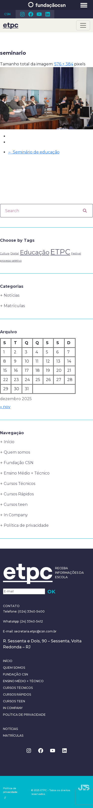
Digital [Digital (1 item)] (14, 253)
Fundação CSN (18, 462)
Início (9, 441)
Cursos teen (16, 504)
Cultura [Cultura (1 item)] (4, 253)
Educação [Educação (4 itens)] (34, 252)
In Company (16, 515)
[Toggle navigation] (83, 25)
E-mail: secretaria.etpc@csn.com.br (30, 631)
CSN (7, 14)
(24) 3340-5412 (31, 621)
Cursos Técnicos (19, 483)
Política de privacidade (26, 525)
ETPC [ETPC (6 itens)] (60, 251)
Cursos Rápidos (19, 494)
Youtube (39, 14)
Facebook (31, 14)
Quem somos (17, 452)
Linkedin (48, 14)
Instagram (22, 14)
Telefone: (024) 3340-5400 (24, 611)
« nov (5, 406)
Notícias (11, 295)
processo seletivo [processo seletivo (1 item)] (11, 260)
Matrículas (14, 305)
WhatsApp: (11, 621)
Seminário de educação (34, 152)
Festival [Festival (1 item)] (76, 253)
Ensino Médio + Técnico (27, 473)
